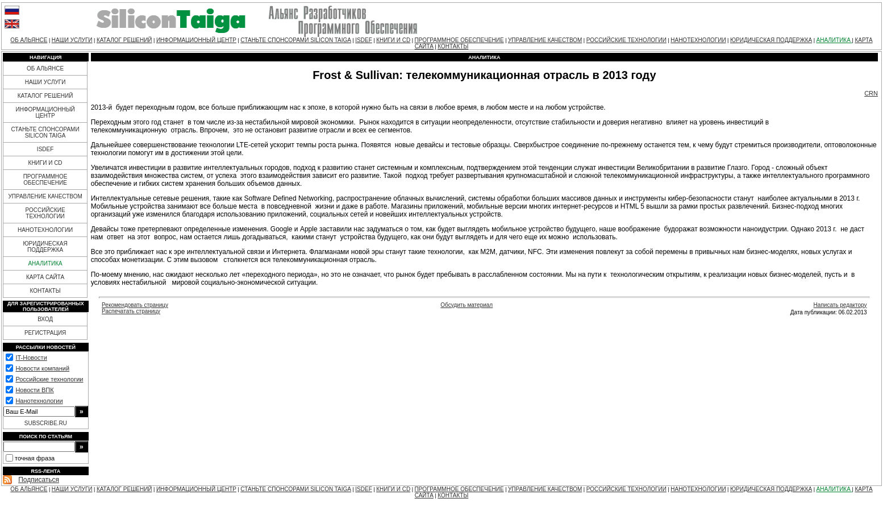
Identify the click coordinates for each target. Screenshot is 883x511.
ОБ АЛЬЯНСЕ (28, 40)
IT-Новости (31, 357)
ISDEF (363, 40)
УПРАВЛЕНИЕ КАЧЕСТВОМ (545, 40)
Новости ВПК (34, 390)
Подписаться (38, 480)
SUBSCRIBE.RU (45, 423)
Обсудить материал (466, 305)
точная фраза (35, 458)
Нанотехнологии (39, 400)
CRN (871, 93)
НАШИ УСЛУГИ (72, 40)
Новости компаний (42, 368)
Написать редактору (840, 305)
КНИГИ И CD (393, 40)
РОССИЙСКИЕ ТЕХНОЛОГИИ (626, 40)
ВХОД (45, 319)
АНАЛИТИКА (834, 40)
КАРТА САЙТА (45, 277)
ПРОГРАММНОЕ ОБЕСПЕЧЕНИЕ (459, 40)
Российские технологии (49, 379)
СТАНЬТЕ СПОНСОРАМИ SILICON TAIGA (295, 40)
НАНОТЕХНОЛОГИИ (698, 40)
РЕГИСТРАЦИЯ (45, 333)
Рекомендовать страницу (135, 305)
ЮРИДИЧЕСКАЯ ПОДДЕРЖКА (771, 40)
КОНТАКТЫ (453, 46)
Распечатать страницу (131, 311)
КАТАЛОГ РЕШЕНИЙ (124, 40)
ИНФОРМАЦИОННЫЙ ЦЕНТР (196, 40)
